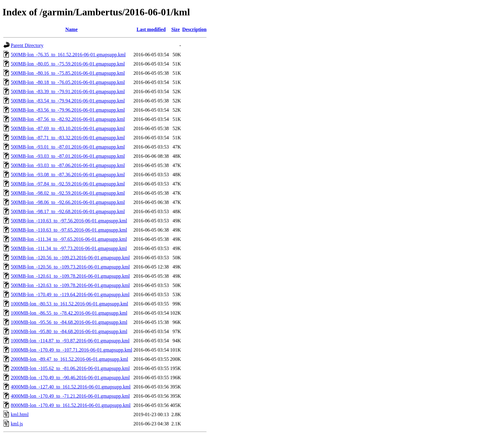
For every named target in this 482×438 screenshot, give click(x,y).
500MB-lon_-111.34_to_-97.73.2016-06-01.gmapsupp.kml (69, 248)
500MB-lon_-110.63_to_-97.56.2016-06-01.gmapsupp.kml (69, 220)
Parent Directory (27, 45)
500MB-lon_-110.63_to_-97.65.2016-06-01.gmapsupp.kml (69, 230)
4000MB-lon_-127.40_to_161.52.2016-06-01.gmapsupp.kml (71, 386)
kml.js (17, 423)
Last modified (151, 29)
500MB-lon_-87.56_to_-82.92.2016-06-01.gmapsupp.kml (68, 119)
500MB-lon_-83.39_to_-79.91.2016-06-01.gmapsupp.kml (68, 91)
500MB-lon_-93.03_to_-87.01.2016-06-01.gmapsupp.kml (68, 156)
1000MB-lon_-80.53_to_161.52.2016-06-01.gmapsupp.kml (69, 303)
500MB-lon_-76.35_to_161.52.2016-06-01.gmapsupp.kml (68, 54)
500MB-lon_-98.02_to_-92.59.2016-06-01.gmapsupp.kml (68, 193)
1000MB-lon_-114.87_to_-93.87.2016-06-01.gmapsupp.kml (70, 340)
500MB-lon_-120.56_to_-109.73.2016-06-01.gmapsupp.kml (70, 266)
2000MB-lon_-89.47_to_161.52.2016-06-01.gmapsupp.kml (69, 359)
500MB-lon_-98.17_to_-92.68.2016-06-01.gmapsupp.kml (68, 211)
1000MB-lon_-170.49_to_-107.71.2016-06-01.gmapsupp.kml (71, 349)
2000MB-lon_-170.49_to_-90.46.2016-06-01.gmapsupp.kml (70, 377)
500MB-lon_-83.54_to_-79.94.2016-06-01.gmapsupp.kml (68, 100)
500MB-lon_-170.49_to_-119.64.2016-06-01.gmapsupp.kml (70, 294)
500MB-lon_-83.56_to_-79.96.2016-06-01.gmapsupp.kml (68, 110)
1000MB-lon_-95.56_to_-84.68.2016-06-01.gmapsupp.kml (69, 322)
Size (175, 29)
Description (194, 29)
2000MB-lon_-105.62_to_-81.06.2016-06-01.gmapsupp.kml (70, 368)
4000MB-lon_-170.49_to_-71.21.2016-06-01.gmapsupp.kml (70, 396)
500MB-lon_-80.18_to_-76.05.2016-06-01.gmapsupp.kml (68, 82)
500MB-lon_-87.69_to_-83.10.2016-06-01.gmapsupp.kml (68, 128)
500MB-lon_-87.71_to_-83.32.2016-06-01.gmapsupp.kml (68, 137)
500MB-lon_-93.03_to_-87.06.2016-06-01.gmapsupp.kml (68, 165)
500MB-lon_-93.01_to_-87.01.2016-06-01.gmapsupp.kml (68, 146)
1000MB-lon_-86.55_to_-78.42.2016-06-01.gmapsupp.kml (69, 313)
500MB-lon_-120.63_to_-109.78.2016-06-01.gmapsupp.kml (70, 285)
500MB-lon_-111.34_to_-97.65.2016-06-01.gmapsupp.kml (69, 239)
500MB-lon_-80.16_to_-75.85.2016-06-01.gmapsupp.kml (68, 73)
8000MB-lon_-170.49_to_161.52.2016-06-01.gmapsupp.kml (71, 405)
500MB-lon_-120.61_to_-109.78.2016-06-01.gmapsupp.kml (70, 276)
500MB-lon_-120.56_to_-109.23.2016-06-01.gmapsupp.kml (70, 257)
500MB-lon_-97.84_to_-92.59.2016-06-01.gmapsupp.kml (68, 183)
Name (71, 29)
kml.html (20, 414)
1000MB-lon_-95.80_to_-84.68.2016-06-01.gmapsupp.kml (69, 331)
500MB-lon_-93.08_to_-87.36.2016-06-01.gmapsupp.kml (68, 174)
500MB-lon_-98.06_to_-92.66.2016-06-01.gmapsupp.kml (68, 202)
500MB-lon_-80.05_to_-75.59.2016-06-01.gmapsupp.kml (68, 63)
